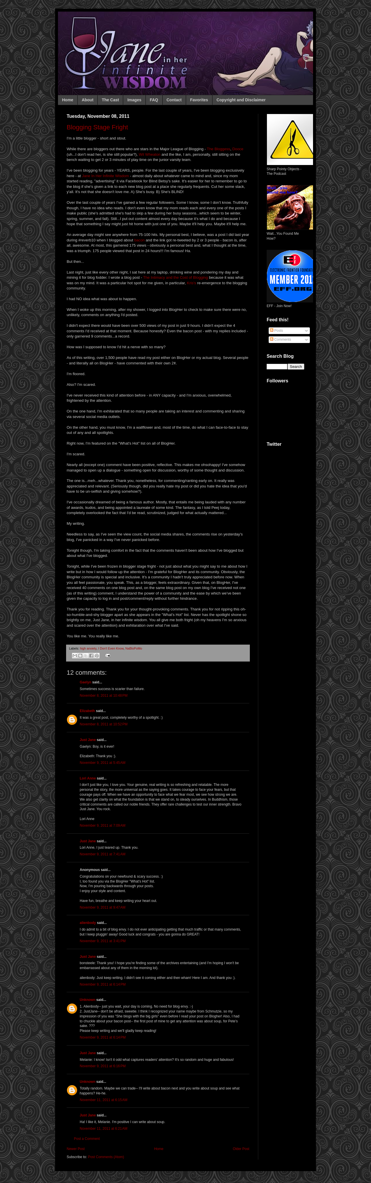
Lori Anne (88, 778)
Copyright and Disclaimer (241, 100)
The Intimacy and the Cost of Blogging (175, 277)
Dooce (237, 149)
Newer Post (76, 1149)
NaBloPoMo (134, 648)
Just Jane (88, 740)
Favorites (199, 100)
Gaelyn (85, 682)
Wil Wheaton (150, 154)
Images (134, 100)
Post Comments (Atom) (106, 1157)
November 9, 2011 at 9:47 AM (103, 907)
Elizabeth (87, 711)
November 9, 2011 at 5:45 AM (103, 763)
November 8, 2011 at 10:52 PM (104, 724)
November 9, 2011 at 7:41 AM (103, 854)
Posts (276, 331)
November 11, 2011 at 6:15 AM (103, 1100)
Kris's (191, 283)
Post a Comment (87, 1139)
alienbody (88, 923)
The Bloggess (218, 149)
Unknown (87, 1000)
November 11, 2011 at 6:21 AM (103, 1129)
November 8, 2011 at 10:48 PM (104, 696)
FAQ (154, 100)
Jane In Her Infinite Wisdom (105, 176)
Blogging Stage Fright (97, 127)
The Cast (110, 100)
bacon (139, 240)
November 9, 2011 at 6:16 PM (103, 1066)
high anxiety (88, 648)
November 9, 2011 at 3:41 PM (103, 941)
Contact (174, 100)
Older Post (241, 1149)
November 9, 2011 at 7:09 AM (103, 825)
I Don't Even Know (111, 648)
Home (67, 100)
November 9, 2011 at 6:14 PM (103, 984)
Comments (280, 340)
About (87, 100)
